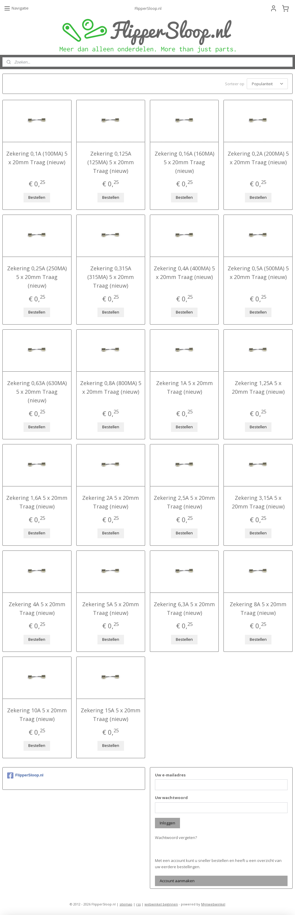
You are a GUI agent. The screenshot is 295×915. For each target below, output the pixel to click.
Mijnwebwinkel (213, 904)
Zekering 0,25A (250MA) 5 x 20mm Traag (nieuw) (37, 277)
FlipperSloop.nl (25, 775)
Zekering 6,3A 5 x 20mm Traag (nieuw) (184, 608)
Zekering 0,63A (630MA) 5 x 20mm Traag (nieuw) (37, 391)
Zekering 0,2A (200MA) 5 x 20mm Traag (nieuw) (258, 158)
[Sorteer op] (267, 84)
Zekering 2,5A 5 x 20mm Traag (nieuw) (184, 502)
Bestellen (36, 197)
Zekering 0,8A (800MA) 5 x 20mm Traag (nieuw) (110, 387)
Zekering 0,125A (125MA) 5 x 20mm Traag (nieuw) (110, 162)
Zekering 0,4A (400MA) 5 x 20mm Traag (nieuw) (184, 272)
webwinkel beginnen (161, 904)
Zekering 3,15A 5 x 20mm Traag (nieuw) (258, 502)
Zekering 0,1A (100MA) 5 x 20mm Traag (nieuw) (36, 158)
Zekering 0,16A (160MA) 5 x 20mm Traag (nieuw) (184, 162)
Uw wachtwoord (171, 797)
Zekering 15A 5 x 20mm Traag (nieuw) (110, 714)
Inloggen (167, 823)
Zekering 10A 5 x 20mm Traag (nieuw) (37, 714)
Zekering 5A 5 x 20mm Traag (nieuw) (110, 608)
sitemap (125, 904)
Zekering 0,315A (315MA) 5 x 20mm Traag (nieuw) (110, 277)
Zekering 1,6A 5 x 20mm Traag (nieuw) (36, 502)
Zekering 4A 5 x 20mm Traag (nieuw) (37, 608)
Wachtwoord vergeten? (176, 837)
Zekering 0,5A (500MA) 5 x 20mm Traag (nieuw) (258, 272)
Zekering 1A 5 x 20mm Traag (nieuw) (184, 387)
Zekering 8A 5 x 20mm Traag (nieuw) (258, 608)
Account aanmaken (177, 880)
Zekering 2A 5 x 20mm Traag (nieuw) (110, 502)
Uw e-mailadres (170, 775)
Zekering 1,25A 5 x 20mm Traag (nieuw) (258, 387)
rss (138, 904)
